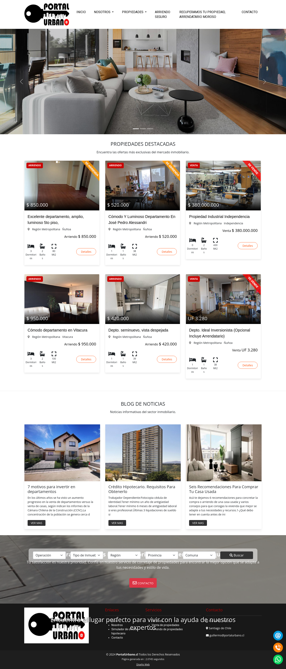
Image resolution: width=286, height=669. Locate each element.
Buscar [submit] (237, 555)
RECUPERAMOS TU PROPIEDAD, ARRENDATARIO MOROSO (202, 14)
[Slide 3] (150, 128)
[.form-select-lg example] (49, 555)
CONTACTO (250, 12)
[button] (143, 583)
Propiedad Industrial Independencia (219, 216)
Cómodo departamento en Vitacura (57, 330)
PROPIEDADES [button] (133, 12)
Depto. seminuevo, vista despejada (138, 330)
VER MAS (36, 523)
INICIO (81, 12)
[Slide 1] (136, 128)
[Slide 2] (143, 128)
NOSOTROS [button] (102, 12)
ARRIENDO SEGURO (162, 14)
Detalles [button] (86, 252)
